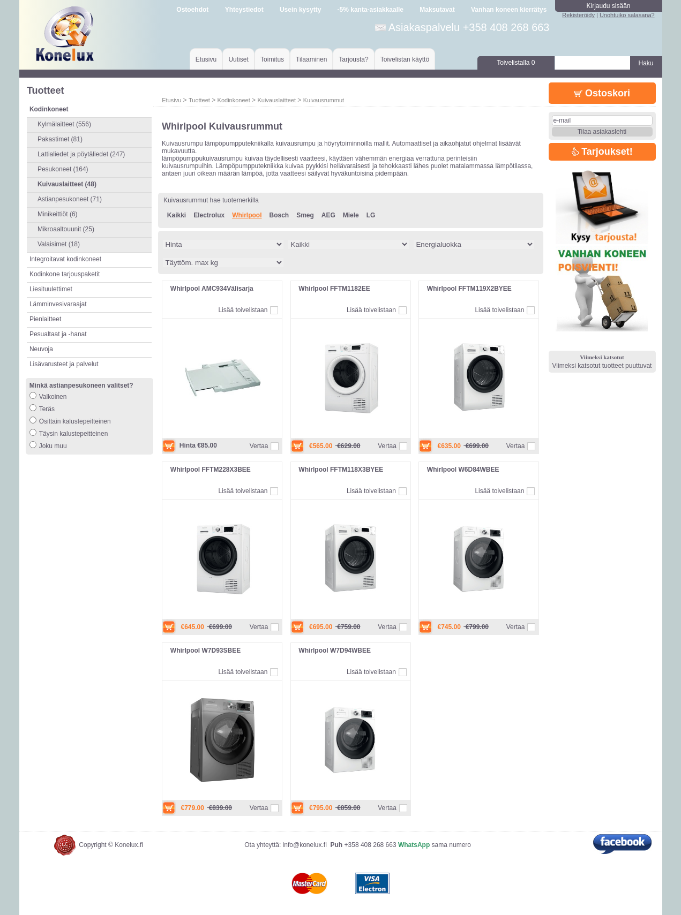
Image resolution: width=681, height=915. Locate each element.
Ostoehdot (192, 9)
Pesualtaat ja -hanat (58, 334)
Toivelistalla (516, 62)
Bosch (279, 215)
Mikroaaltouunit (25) (66, 229)
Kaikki (176, 215)
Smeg (305, 215)
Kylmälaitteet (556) (64, 124)
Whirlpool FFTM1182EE (334, 288)
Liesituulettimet (50, 289)
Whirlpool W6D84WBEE (463, 469)
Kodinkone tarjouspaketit (64, 274)
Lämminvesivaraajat (58, 304)
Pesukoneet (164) (63, 169)
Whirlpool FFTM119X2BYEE (469, 288)
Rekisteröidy (578, 15)
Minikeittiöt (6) (58, 214)
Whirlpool (246, 215)
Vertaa (259, 446)
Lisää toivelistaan (242, 310)
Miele (351, 215)
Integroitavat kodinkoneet (65, 259)
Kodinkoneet (234, 100)
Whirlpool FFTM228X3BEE (210, 469)
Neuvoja (41, 349)
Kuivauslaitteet (276, 100)
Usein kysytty (300, 9)
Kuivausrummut (323, 100)
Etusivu (206, 59)
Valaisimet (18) (59, 244)
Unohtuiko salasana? (627, 15)
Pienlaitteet (45, 319)
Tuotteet (199, 100)
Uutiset (238, 59)
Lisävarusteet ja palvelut (64, 364)
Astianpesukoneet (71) (70, 199)
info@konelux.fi (305, 845)
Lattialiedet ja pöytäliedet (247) (81, 154)
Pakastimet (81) (60, 139)
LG (371, 215)
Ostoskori (602, 93)
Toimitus (272, 59)
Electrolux (208, 215)
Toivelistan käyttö (404, 59)
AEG (328, 215)
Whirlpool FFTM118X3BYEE (340, 469)
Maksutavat (437, 9)
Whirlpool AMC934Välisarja (211, 288)
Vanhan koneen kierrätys (509, 9)
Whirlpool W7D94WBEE (334, 650)
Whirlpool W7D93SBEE (205, 650)
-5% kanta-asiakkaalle (370, 9)
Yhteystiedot (244, 9)
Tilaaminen (311, 59)
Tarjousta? (353, 59)
